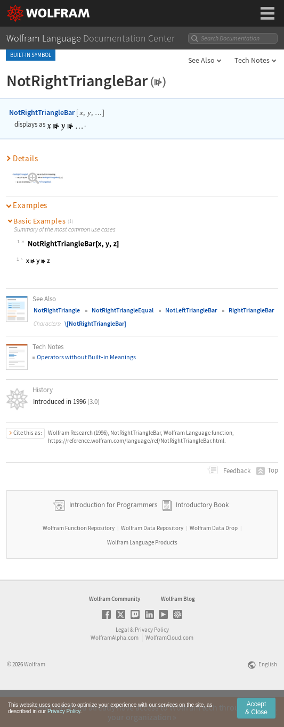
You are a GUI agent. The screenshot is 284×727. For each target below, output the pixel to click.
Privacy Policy (152, 659)
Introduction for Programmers (112, 534)
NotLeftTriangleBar (191, 310)
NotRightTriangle (57, 310)
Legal (122, 659)
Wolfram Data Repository (152, 557)
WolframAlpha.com (115, 667)
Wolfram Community (114, 628)
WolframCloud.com (169, 667)
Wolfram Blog (178, 628)
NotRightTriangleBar (42, 112)
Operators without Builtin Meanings (86, 357)
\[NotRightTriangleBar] (95, 323)
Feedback (236, 470)
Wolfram (34, 694)
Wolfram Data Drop (214, 557)
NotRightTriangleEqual (122, 310)
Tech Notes (252, 60)
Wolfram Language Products (142, 572)
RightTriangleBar (251, 310)
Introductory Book (202, 534)
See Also (201, 60)
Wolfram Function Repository (79, 557)
